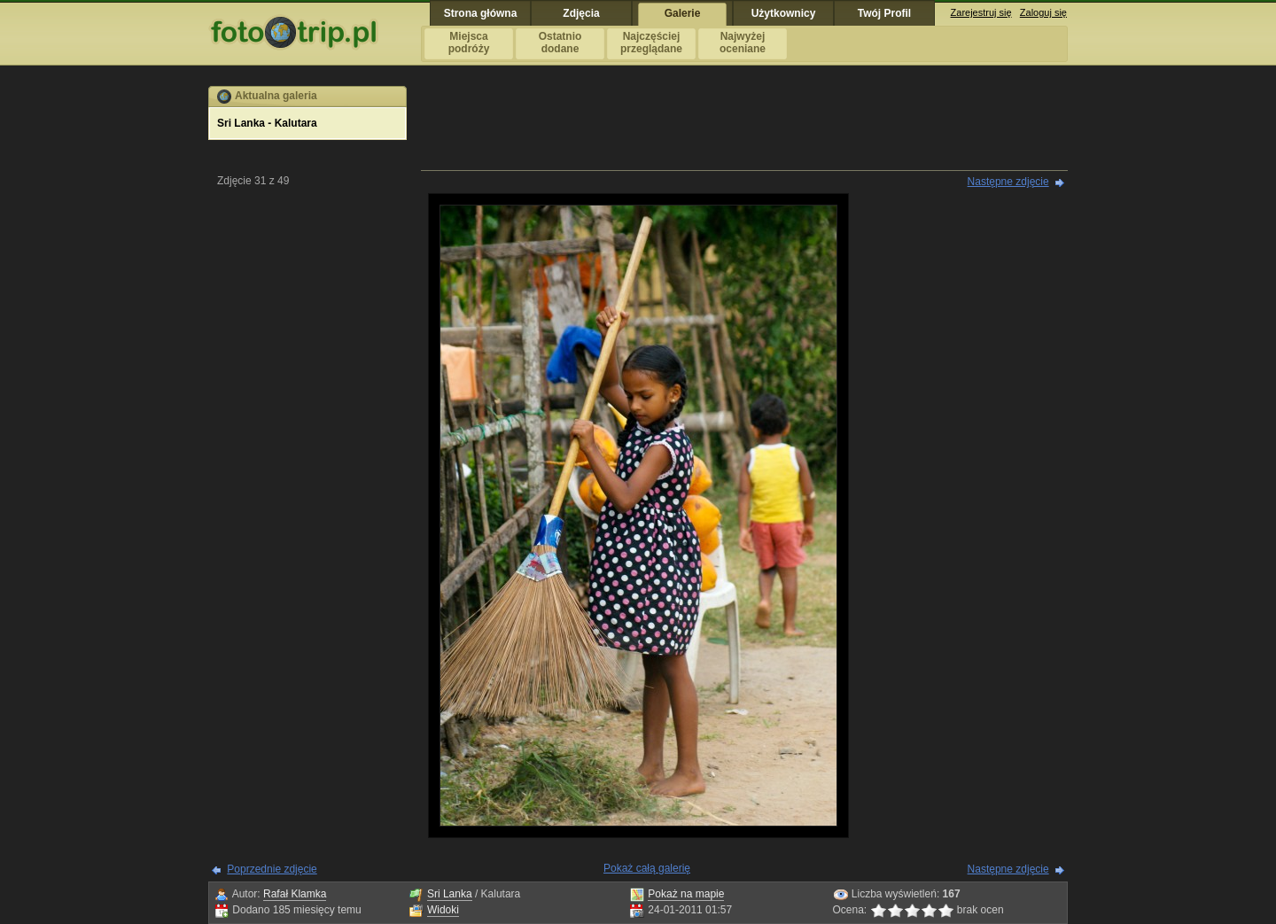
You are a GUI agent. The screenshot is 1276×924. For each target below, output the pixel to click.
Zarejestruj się (981, 12)
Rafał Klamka (294, 894)
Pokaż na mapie (686, 894)
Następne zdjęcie (1008, 181)
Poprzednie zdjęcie (271, 869)
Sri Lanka (449, 894)
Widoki (443, 910)
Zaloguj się (1043, 12)
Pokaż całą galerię (646, 868)
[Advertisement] (744, 126)
